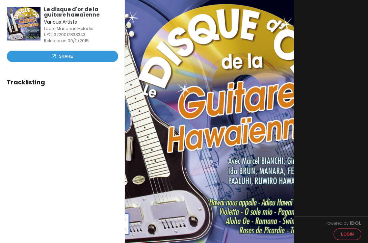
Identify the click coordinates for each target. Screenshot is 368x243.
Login (347, 234)
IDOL (355, 223)
